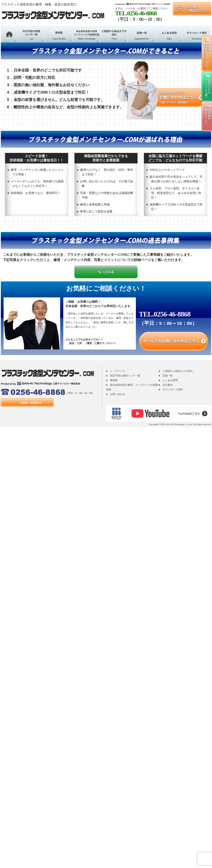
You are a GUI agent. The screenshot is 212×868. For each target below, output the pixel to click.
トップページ (117, 371)
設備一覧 (168, 375)
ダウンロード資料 (173, 389)
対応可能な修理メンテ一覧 (125, 375)
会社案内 (168, 384)
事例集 (114, 380)
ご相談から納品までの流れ (178, 371)
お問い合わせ (117, 394)
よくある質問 (170, 380)
